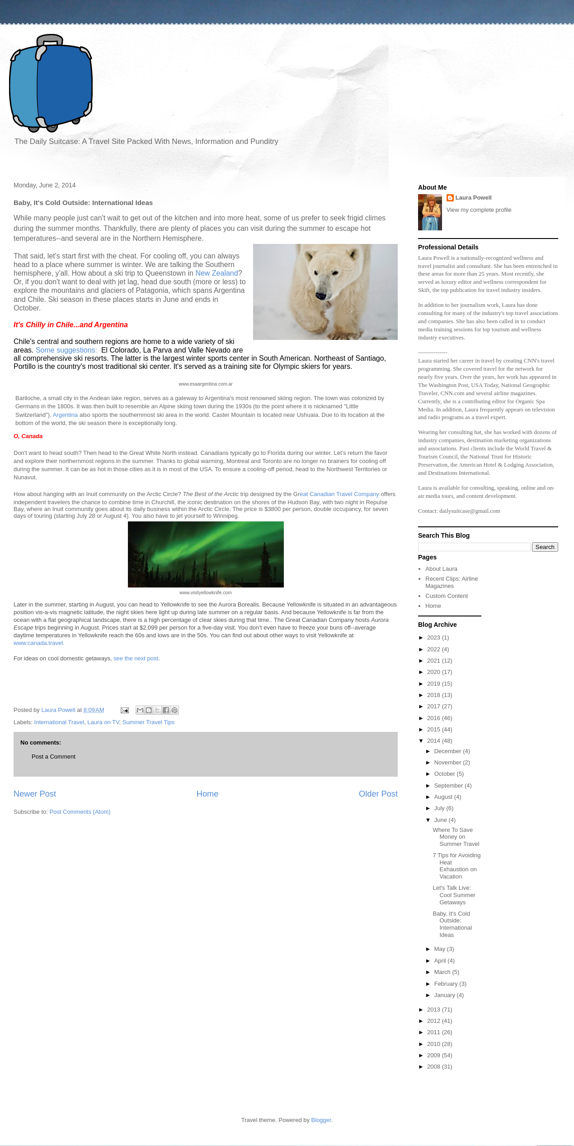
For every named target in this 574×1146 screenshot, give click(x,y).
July (440, 808)
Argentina (66, 414)
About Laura (441, 568)
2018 (434, 695)
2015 (434, 729)
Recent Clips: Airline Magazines (451, 582)
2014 (434, 740)
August (444, 796)
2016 (434, 718)
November (448, 762)
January (445, 995)
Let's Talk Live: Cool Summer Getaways (454, 894)
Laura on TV (103, 722)
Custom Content (446, 595)
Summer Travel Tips (148, 722)
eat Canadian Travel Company (339, 494)
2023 (434, 637)
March (443, 972)
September (449, 785)
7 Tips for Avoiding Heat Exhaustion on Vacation (456, 866)
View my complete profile (479, 209)
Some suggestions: (66, 350)
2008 (434, 1066)
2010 (434, 1044)
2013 (434, 1009)
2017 (434, 706)
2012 (434, 1020)
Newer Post (35, 793)
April (441, 960)
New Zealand (216, 273)
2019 (434, 683)
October (445, 773)
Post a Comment (53, 756)
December (448, 751)
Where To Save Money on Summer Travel (456, 836)
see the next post (135, 658)
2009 (434, 1055)
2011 (434, 1032)
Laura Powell (474, 197)
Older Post (378, 793)
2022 (434, 649)
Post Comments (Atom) (80, 811)
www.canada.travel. (39, 643)
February (447, 983)
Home (208, 793)
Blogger (321, 1120)
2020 (434, 671)
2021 (434, 660)
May (440, 948)
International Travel (59, 722)
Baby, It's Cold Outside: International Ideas (452, 924)
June (441, 820)
